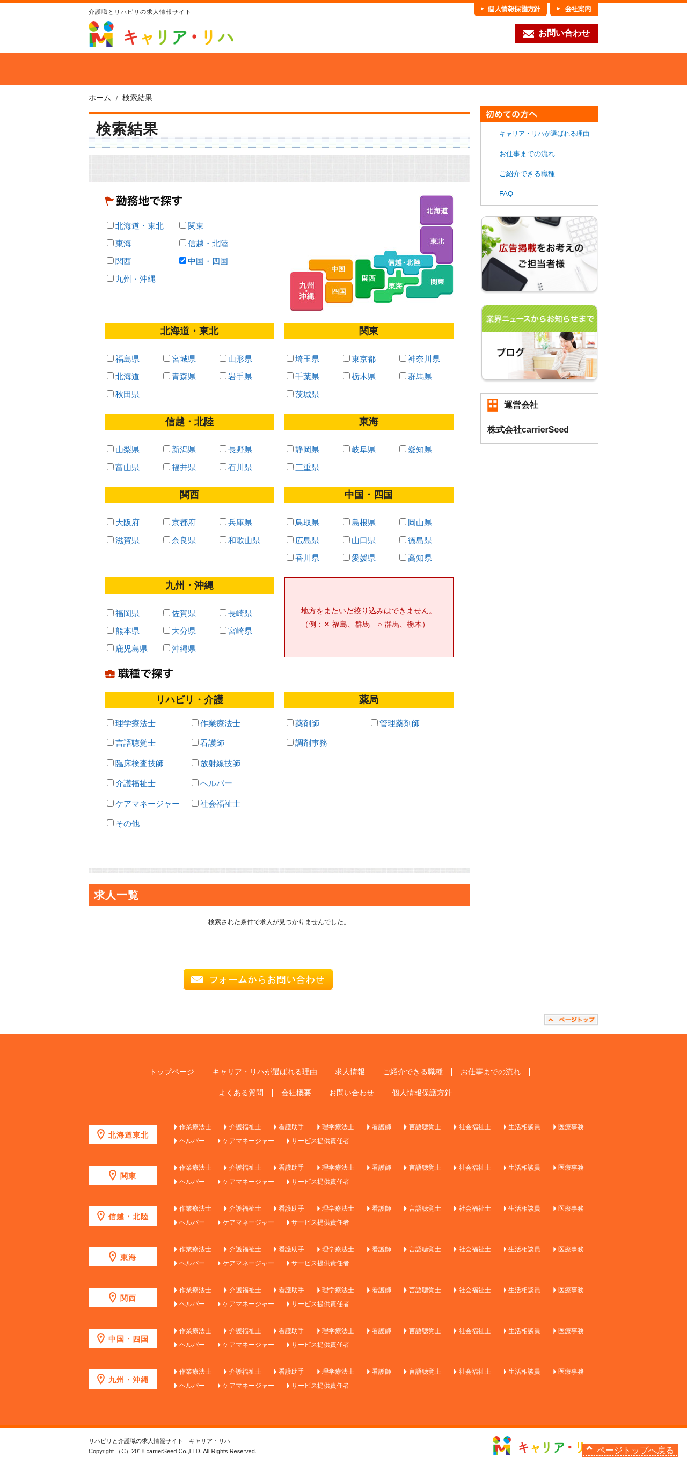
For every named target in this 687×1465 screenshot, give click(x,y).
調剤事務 (307, 743)
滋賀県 (123, 540)
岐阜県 (359, 449)
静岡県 (303, 449)
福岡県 (123, 613)
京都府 (179, 522)
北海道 (123, 376)
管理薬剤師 (395, 723)
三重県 (303, 467)
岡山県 (415, 522)
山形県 (236, 358)
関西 (119, 261)
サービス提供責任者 (320, 1141)
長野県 (236, 449)
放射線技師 (216, 763)
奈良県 (179, 540)
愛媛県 (359, 557)
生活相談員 (524, 1127)
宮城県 (179, 358)
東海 (119, 243)
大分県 (179, 630)
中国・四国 (203, 261)
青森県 (179, 376)
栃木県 (359, 376)
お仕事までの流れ (480, 69)
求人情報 (350, 1072)
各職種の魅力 (400, 69)
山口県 (359, 540)
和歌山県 (240, 540)
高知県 (415, 557)
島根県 (359, 522)
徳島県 (415, 540)
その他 (123, 823)
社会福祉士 (216, 803)
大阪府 (123, 522)
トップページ (171, 1072)
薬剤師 (303, 723)
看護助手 (291, 1127)
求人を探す (241, 69)
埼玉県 (303, 358)
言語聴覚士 (131, 743)
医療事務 (571, 1127)
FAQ (559, 69)
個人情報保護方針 (422, 1093)
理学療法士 (131, 723)
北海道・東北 (135, 225)
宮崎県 (236, 630)
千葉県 (303, 376)
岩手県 (236, 376)
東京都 (359, 358)
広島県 (303, 540)
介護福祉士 (131, 783)
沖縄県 (179, 648)
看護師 (208, 743)
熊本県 (123, 630)
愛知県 (415, 449)
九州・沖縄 (131, 278)
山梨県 (123, 449)
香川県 (303, 557)
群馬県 (415, 376)
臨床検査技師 (135, 763)
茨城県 (303, 394)
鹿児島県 (127, 648)
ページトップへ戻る (635, 1450)
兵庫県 (236, 522)
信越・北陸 (203, 243)
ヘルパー (212, 783)
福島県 (123, 358)
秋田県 (123, 394)
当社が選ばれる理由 (162, 69)
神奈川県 (419, 358)
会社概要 (296, 1093)
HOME (105, 69)
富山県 (123, 467)
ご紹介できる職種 (321, 69)
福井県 (179, 467)
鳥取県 (303, 522)
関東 (191, 225)
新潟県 (179, 449)
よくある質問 (241, 1093)
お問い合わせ (556, 33)
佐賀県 (179, 613)
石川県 (236, 467)
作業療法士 (216, 723)
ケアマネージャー (143, 803)
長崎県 (236, 613)
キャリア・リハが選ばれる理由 (544, 133)
